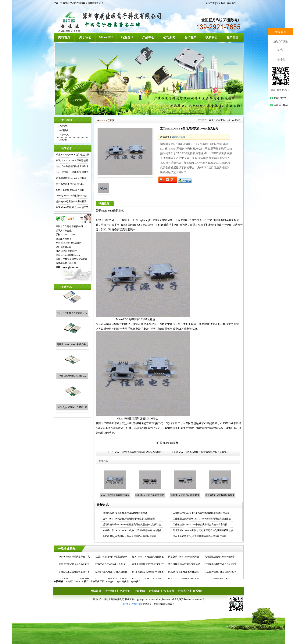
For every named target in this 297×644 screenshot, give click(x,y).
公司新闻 (169, 37)
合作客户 (190, 37)
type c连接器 (123, 581)
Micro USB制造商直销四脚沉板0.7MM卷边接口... (139, 452)
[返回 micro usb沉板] (167, 442)
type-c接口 (136, 581)
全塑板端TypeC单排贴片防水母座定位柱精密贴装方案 (129, 536)
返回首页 (210, 3)
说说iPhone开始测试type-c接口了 (72, 207)
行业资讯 (127, 37)
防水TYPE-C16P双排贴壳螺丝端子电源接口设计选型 (129, 518)
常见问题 (168, 591)
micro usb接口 (82, 581)
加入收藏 (220, 3)
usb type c (110, 581)
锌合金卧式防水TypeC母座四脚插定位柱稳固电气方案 (200, 536)
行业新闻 (154, 591)
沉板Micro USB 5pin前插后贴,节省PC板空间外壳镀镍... (201, 452)
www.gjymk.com (71, 267)
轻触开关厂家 (97, 581)
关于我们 (85, 37)
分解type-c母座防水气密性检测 (71, 201)
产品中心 (148, 37)
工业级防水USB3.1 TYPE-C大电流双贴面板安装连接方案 (201, 512)
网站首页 (64, 37)
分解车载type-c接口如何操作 (70, 189)
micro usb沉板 (234, 120)
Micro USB (106, 37)
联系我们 (211, 37)
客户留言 (232, 37)
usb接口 (69, 581)
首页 (211, 120)
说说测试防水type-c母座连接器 (71, 178)
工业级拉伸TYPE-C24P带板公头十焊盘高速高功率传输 (200, 524)
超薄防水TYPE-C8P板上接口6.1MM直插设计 (125, 512)
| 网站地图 (231, 3)
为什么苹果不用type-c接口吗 (70, 184)
